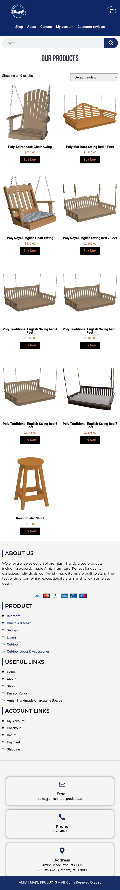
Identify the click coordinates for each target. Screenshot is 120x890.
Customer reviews (91, 27)
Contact (46, 27)
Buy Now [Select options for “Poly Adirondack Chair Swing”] (30, 160)
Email (62, 807)
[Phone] (62, 831)
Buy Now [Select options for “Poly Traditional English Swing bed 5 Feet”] (90, 345)
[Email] (62, 798)
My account (64, 27)
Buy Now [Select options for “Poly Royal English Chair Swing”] (30, 251)
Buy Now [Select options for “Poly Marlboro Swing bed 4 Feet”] (90, 160)
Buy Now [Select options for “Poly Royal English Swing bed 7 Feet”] (90, 251)
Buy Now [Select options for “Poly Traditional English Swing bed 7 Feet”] (90, 440)
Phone (62, 840)
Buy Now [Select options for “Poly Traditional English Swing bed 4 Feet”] (30, 345)
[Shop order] (94, 77)
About (31, 27)
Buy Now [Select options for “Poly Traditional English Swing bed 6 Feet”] (30, 440)
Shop (19, 27)
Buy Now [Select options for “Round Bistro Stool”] (30, 531)
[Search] (111, 43)
